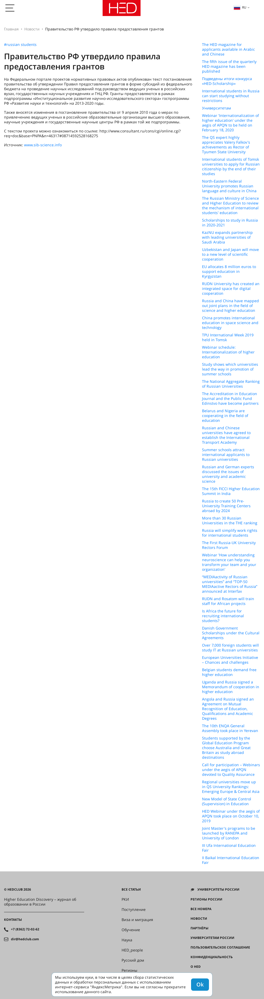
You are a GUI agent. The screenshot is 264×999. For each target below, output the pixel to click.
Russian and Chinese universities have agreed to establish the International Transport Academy (226, 435)
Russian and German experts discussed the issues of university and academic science (228, 474)
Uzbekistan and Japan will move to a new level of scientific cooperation (230, 254)
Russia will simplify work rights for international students (229, 533)
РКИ (125, 899)
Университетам (216, 108)
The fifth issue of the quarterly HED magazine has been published (229, 66)
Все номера (201, 909)
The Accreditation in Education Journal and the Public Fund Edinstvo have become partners (230, 398)
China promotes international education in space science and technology (230, 323)
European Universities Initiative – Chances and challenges (230, 660)
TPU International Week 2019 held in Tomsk (228, 337)
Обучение (131, 929)
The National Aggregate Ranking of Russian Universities (231, 384)
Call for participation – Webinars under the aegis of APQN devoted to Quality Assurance (231, 769)
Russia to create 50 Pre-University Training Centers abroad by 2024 (226, 506)
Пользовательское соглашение (220, 947)
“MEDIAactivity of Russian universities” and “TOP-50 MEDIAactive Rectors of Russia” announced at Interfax (229, 584)
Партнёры (199, 928)
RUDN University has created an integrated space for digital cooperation (230, 288)
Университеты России (218, 889)
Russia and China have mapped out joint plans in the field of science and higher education (230, 305)
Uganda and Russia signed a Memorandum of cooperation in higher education (230, 687)
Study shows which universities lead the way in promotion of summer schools (230, 369)
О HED (196, 967)
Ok (200, 984)
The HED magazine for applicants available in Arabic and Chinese (228, 49)
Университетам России (212, 938)
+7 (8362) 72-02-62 (25, 929)
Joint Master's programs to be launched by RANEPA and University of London (228, 833)
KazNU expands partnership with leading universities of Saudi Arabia (227, 237)
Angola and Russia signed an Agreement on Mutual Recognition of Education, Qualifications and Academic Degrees (228, 709)
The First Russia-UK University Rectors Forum (229, 545)
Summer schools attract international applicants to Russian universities (226, 454)
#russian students (20, 44)
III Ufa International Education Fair (229, 848)
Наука (127, 940)
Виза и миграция (137, 919)
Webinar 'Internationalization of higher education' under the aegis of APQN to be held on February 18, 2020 (230, 122)
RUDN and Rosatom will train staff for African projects (228, 601)
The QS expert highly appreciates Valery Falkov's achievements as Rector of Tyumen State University (226, 144)
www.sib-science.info (43, 144)
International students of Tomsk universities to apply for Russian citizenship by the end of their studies (231, 166)
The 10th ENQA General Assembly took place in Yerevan (230, 728)
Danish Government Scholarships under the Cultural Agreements (230, 633)
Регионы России (206, 899)
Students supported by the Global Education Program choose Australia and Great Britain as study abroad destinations (226, 748)
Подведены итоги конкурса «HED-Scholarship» (227, 81)
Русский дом (133, 960)
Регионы (129, 970)
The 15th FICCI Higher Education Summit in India (231, 491)
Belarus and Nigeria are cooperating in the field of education (225, 415)
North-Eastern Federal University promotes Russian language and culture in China (229, 186)
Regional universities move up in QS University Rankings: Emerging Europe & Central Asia (230, 787)
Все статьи (131, 889)
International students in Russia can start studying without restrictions (230, 96)
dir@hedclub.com (25, 939)
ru (240, 7)
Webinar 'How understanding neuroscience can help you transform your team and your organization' (229, 562)
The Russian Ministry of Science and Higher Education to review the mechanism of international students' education (230, 205)
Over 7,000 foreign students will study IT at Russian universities (230, 647)
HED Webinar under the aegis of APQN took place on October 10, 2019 (231, 816)
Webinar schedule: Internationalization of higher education (228, 352)
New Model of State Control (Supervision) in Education (226, 801)
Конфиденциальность (212, 957)
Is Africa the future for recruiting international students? (223, 616)
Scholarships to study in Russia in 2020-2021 (230, 222)
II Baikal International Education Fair (230, 860)
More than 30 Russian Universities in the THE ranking (229, 520)
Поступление (134, 909)
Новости (32, 29)
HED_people (132, 950)
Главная (11, 29)
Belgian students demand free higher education (229, 672)
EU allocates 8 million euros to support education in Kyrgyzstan (229, 271)
